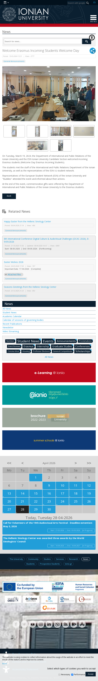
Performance (79, 674)
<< (9, 463)
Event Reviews (14, 346)
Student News (10, 312)
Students (30, 563)
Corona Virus (14, 351)
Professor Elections (42, 351)
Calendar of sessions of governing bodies (23, 320)
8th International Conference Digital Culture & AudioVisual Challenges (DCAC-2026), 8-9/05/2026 (46, 240)
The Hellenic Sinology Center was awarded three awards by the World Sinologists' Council (43, 540)
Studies (47, 559)
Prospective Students (50, 563)
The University (16, 559)
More (4, 663)
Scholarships (83, 351)
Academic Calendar (12, 316)
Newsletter (8, 327)
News (9, 304)
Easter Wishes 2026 (13, 262)
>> (89, 463)
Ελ (94, 2)
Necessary (65, 674)
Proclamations (86, 340)
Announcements (67, 341)
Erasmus (29, 346)
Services (60, 559)
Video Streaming (11, 331)
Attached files (14, 274)
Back (9, 195)
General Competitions (63, 351)
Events (49, 341)
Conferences (83, 346)
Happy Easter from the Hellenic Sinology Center (27, 221)
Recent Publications (12, 323)
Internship (43, 346)
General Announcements (14, 61)
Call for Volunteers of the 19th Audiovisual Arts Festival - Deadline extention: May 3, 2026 (47, 524)
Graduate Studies (62, 346)
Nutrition (10, 340)
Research (73, 559)
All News (7, 308)
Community (33, 559)
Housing (26, 351)
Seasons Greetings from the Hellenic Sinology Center (30, 286)
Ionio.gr (68, 563)
